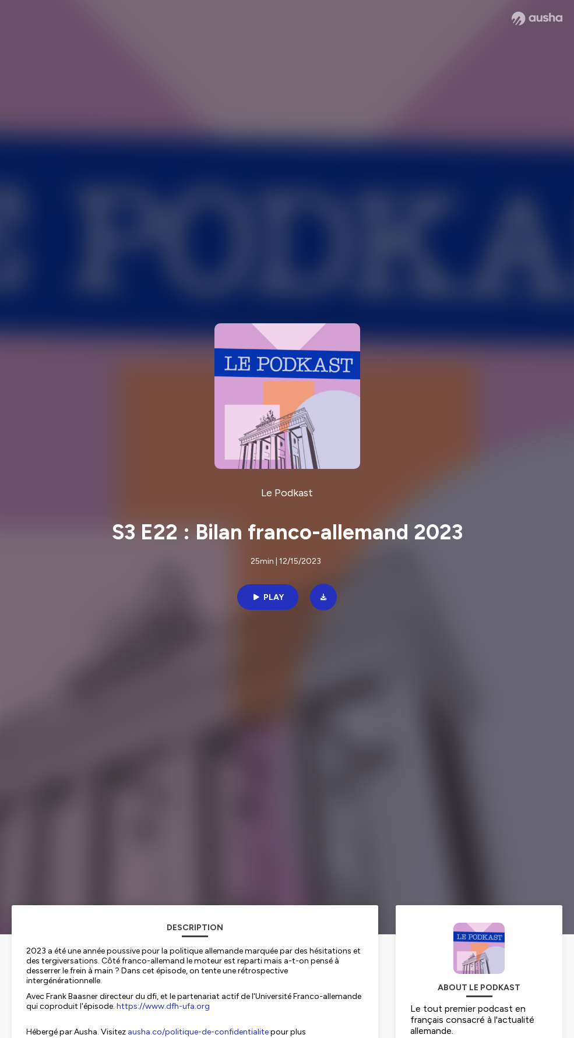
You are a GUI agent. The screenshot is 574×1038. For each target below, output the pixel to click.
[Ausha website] (537, 19)
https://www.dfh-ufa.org (163, 1006)
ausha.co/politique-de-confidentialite (198, 1032)
